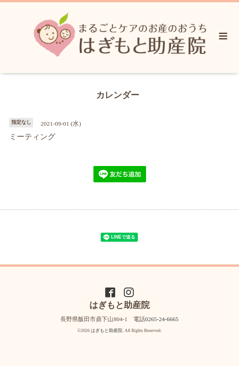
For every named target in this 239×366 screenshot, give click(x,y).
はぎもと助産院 (106, 330)
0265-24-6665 (162, 319)
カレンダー (117, 95)
